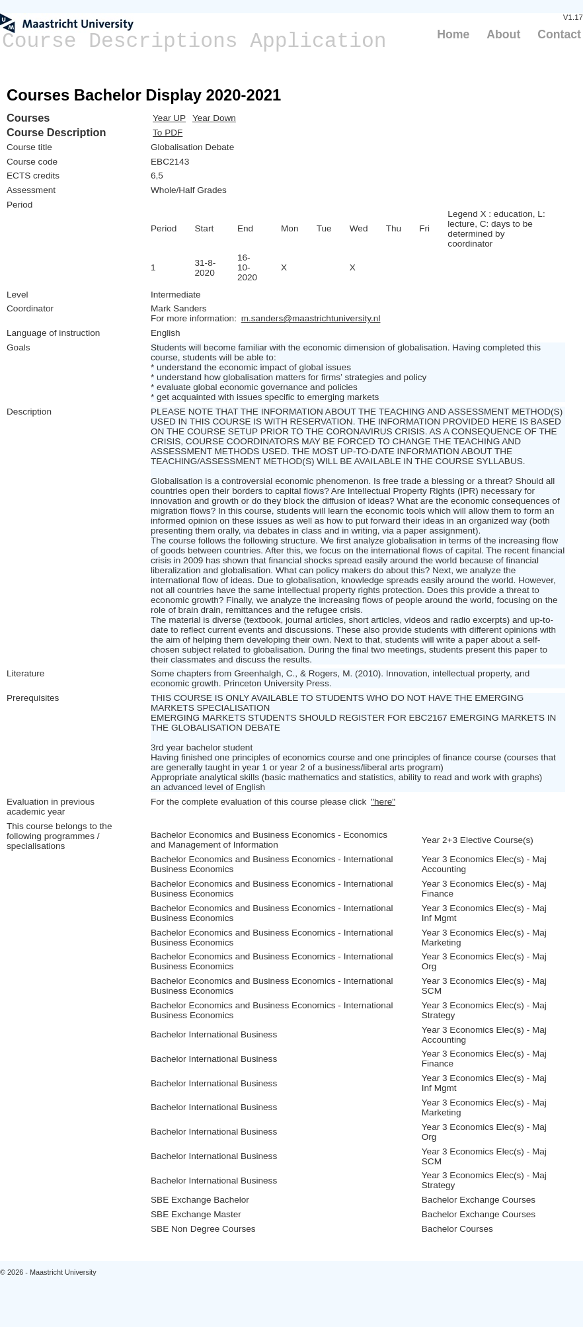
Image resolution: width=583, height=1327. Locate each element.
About (503, 34)
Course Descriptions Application (194, 41)
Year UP (169, 118)
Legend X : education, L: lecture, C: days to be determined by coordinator (496, 229)
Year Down (214, 118)
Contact (559, 34)
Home (453, 34)
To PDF (167, 133)
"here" (383, 802)
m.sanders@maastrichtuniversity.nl (311, 318)
